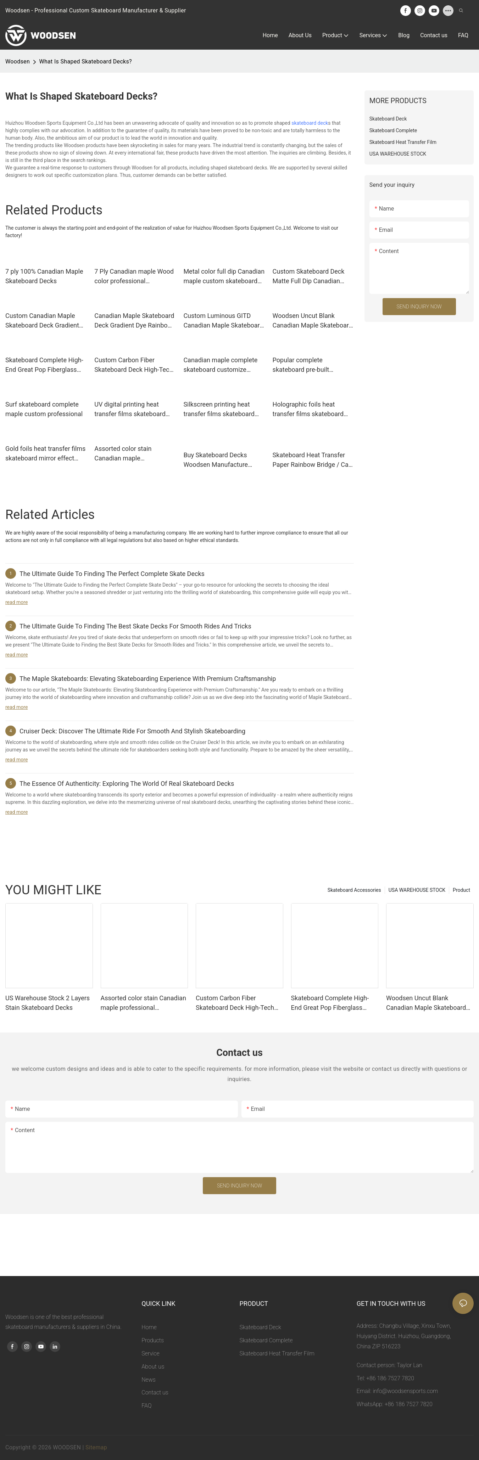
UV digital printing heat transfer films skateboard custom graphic (130, 410)
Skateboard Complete (266, 1340)
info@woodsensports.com (405, 1391)
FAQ (146, 1405)
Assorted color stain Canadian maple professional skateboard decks (128, 454)
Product (461, 890)
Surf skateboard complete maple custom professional (44, 409)
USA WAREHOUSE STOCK (417, 890)
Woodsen (17, 61)
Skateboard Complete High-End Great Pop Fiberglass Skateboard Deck (44, 365)
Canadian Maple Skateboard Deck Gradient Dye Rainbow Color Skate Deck (134, 321)
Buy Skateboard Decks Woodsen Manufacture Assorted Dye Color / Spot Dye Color (220, 460)
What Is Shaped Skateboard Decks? (85, 61)
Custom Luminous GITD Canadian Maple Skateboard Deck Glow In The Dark (223, 321)
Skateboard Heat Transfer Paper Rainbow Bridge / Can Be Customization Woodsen (312, 460)
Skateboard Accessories (354, 890)
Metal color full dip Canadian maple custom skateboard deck (223, 277)
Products (152, 1340)
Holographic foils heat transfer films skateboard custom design (308, 410)
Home (149, 1327)
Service (150, 1353)
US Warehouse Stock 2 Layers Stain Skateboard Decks (47, 1002)
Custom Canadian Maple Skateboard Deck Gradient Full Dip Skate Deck (42, 321)
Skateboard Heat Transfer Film (277, 1353)
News (148, 1379)
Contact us (154, 1392)
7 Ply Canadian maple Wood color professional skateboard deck (134, 277)
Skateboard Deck (260, 1327)
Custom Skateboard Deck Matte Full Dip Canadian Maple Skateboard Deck (309, 277)
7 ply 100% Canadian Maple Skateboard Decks (44, 276)
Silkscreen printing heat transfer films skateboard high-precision (219, 410)
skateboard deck (309, 123)
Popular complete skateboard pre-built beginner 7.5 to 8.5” (301, 365)
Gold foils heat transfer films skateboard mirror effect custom (45, 454)
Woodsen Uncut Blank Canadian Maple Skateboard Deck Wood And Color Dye (312, 321)
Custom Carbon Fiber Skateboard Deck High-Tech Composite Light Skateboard (134, 365)
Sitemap (96, 1447)
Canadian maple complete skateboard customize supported (220, 365)
